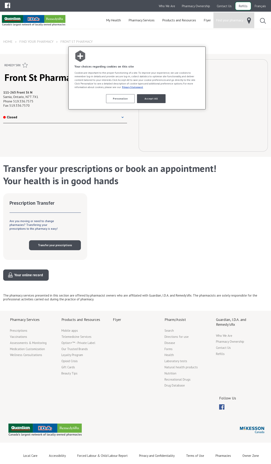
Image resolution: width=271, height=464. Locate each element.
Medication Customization (27, 349)
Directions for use (177, 337)
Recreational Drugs (178, 379)
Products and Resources (80, 319)
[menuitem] (7, 5)
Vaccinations (18, 337)
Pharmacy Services (25, 319)
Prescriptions (18, 331)
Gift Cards (68, 367)
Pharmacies (223, 456)
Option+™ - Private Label (78, 343)
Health (169, 355)
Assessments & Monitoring (28, 343)
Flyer (117, 319)
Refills (243, 6)
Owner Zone (250, 456)
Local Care (30, 456)
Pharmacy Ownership (196, 6)
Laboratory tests (176, 361)
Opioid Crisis (69, 361)
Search (169, 331)
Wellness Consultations (26, 355)
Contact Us (224, 6)
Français (260, 6)
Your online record (28, 275)
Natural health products (181, 367)
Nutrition (170, 373)
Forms (169, 349)
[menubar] (7, 5)
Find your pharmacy (36, 41)
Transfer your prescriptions (55, 245)
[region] (137, 78)
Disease (170, 343)
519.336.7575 (23, 101)
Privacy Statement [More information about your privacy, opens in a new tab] (132, 87)
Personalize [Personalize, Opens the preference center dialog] (120, 98)
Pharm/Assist (175, 319)
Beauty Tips (69, 373)
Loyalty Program (72, 355)
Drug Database (175, 385)
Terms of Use (195, 456)
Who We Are (167, 6)
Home (7, 41)
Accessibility (57, 456)
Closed (10, 117)
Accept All (151, 98)
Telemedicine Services (76, 337)
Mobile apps (69, 331)
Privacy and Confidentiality (157, 456)
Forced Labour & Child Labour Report (102, 456)
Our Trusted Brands (74, 349)
